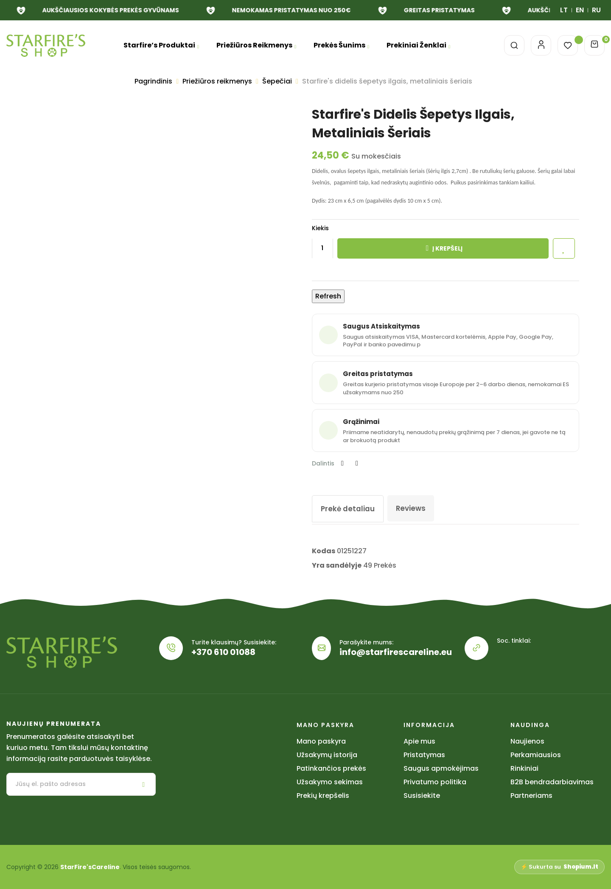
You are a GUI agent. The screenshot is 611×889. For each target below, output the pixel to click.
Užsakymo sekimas (330, 782)
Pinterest (356, 463)
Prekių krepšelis (323, 795)
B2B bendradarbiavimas (552, 782)
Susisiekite (422, 795)
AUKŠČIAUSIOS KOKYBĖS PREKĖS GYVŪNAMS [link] (454, 10)
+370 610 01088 (223, 652)
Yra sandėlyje (337, 565)
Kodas (323, 551)
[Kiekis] (322, 248)
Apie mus (419, 741)
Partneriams (531, 795)
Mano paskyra (321, 741)
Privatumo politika (435, 782)
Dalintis (342, 463)
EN (580, 10)
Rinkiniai (524, 768)
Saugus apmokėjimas (441, 768)
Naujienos (527, 741)
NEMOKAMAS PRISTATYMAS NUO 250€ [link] (149, 10)
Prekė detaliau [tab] (349, 508)
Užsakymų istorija (327, 755)
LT (564, 10)
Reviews (414, 508)
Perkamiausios (535, 755)
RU (596, 10)
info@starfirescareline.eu (395, 652)
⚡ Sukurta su (559, 867)
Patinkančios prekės (331, 768)
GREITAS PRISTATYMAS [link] (297, 10)
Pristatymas (424, 755)
